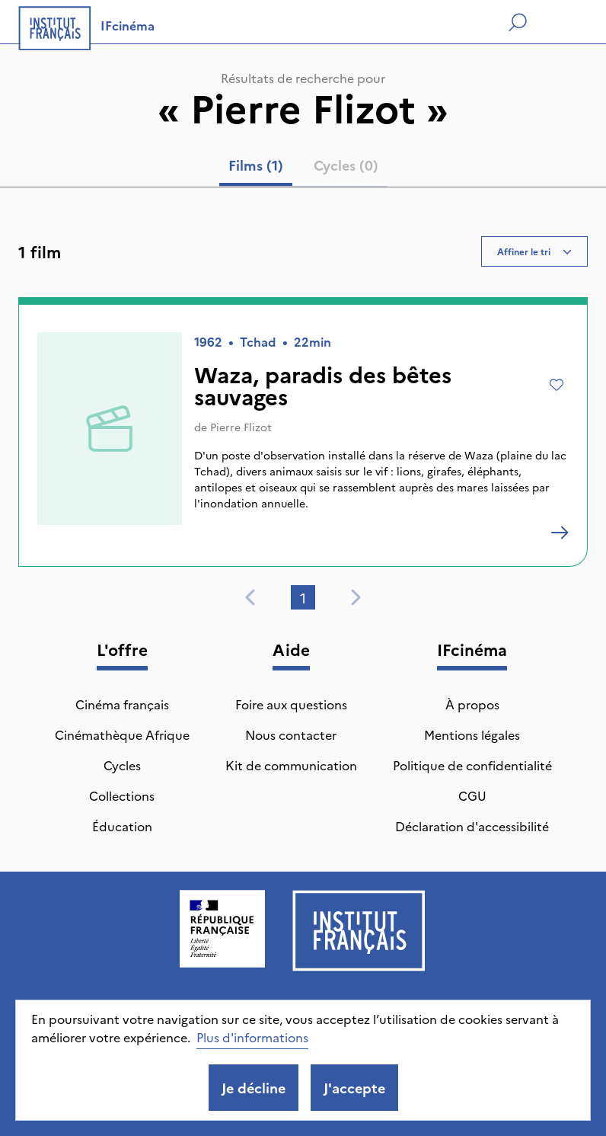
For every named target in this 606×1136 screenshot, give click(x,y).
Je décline (253, 1087)
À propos (472, 704)
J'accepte (354, 1087)
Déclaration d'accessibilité (472, 826)
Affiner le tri (534, 251)
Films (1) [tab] (255, 164)
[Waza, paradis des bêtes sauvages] (559, 532)
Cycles (122, 765)
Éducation (122, 826)
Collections (122, 795)
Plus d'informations (252, 1037)
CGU (472, 795)
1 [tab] (303, 597)
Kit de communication (291, 765)
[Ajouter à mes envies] (556, 384)
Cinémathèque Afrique (122, 734)
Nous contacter (290, 734)
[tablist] (303, 168)
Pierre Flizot (241, 426)
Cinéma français (122, 704)
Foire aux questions (291, 704)
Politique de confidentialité (472, 765)
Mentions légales (472, 734)
